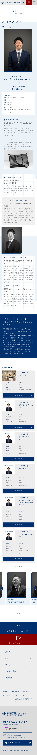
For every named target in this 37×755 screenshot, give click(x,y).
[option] (18, 588)
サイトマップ (7, 695)
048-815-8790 (10, 737)
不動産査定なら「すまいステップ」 (21, 691)
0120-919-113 (17, 722)
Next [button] (35, 588)
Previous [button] (2, 588)
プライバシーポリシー (20, 695)
